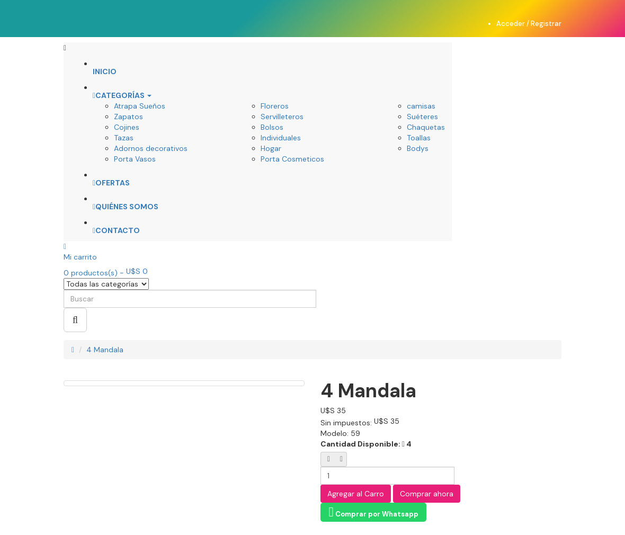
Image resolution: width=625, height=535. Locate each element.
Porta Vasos (135, 159)
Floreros (275, 106)
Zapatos (128, 116)
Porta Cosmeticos (292, 159)
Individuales (281, 137)
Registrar (546, 23)
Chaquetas (426, 127)
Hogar (271, 148)
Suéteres (422, 116)
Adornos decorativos (151, 148)
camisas (421, 106)
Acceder (511, 23)
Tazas (123, 137)
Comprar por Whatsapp (373, 512)
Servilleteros (282, 116)
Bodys (417, 148)
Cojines (126, 127)
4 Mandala (104, 349)
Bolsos (272, 127)
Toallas (419, 137)
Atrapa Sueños (139, 106)
